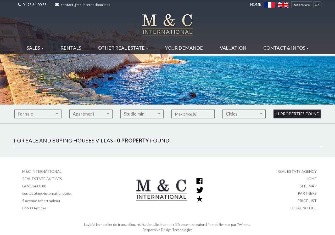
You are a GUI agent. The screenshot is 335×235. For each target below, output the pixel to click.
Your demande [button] (184, 48)
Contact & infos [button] (286, 48)
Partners (307, 193)
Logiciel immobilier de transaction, (110, 224)
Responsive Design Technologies (167, 230)
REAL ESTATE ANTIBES (42, 178)
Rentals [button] (70, 48)
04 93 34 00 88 (32, 4)
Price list (307, 200)
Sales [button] (35, 48)
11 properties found (297, 121)
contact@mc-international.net (82, 4)
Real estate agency (297, 171)
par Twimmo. (241, 224)
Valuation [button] (233, 48)
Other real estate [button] (123, 48)
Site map (308, 186)
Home (255, 4)
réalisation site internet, (155, 224)
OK (317, 5)
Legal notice (304, 208)
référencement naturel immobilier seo (202, 224)
